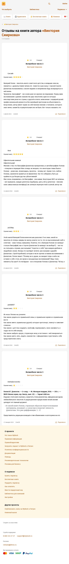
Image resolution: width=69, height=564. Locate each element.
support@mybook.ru (24, 536)
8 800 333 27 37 (9, 536)
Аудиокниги (21, 17)
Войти (65, 4)
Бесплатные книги (39, 17)
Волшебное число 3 (34, 64)
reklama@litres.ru (9, 545)
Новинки (56, 17)
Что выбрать (7, 9)
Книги (8, 17)
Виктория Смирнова (34, 67)
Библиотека (34, 9)
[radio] (14, 77)
